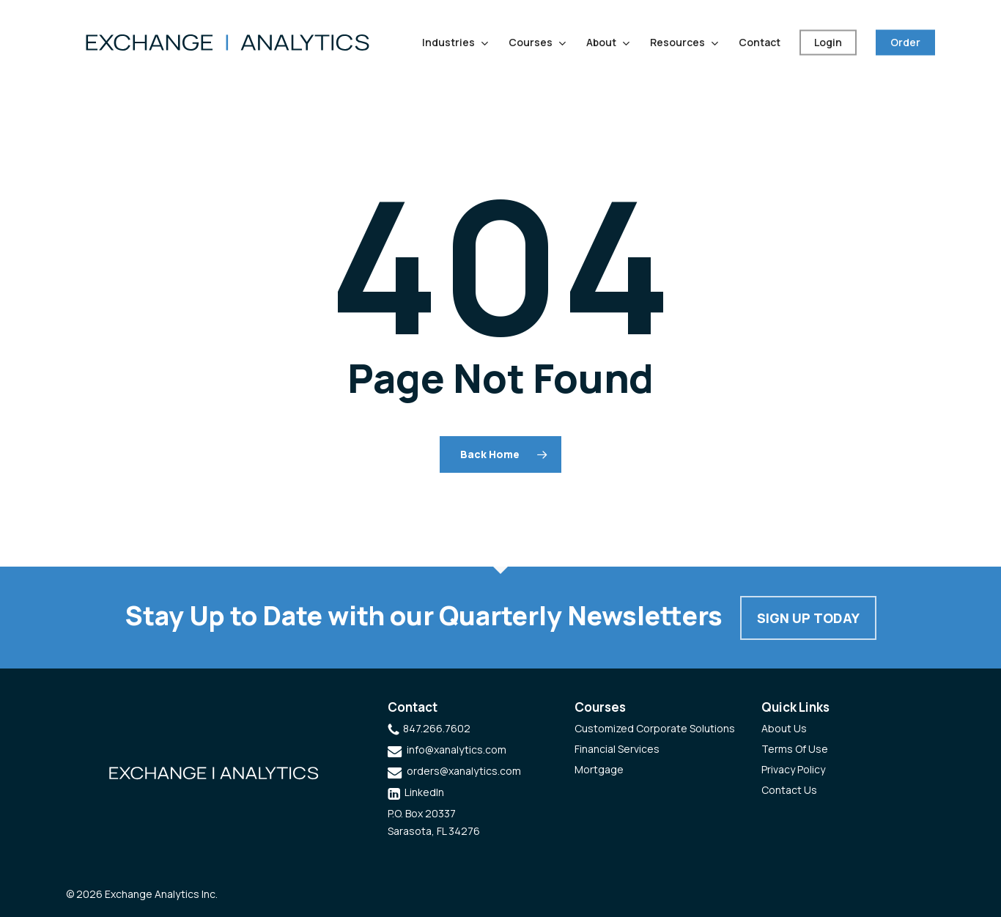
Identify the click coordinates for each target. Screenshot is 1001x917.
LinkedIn (424, 792)
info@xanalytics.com (456, 749)
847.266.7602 (436, 728)
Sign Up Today (808, 618)
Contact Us (789, 790)
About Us (784, 728)
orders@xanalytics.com (464, 771)
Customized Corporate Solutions (655, 728)
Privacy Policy (793, 769)
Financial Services (617, 749)
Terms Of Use (794, 749)
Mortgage (599, 769)
